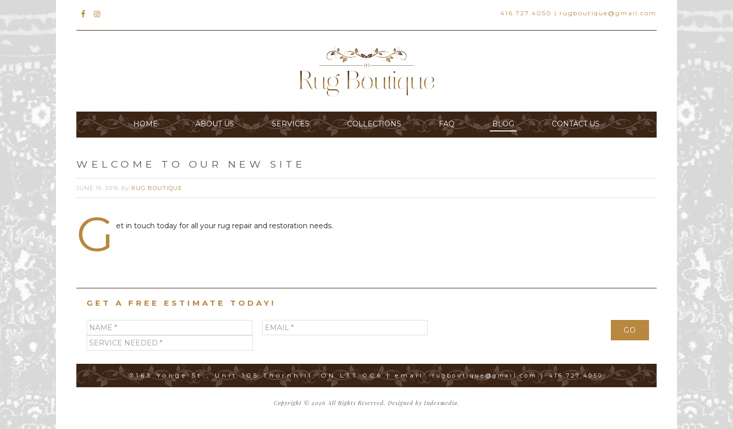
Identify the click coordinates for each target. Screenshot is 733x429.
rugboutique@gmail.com (608, 13)
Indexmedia (441, 403)
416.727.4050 (526, 13)
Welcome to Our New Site (224, 163)
